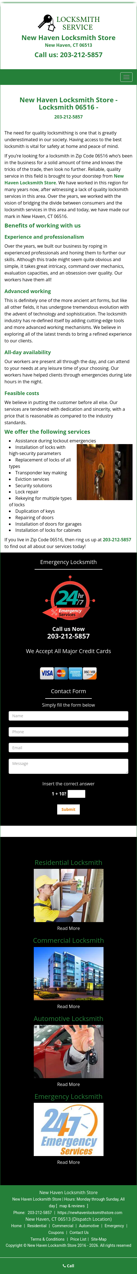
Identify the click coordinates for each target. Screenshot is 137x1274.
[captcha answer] (76, 794)
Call (68, 1265)
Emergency (114, 1226)
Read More (68, 928)
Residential (37, 1226)
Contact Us (79, 1232)
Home (16, 1226)
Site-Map (99, 1239)
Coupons (56, 1232)
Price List (78, 1239)
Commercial (62, 1226)
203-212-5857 (81, 54)
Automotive (89, 1226)
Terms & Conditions (47, 1239)
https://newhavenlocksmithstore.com (89, 1212)
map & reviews (72, 1206)
